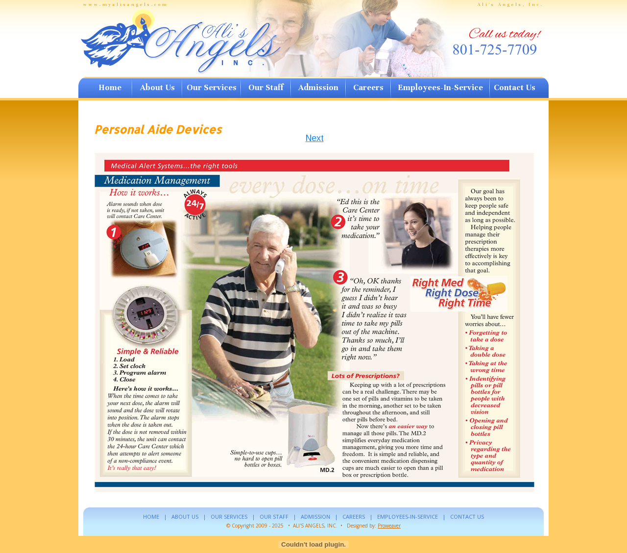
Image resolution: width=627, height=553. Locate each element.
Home (109, 87)
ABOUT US (184, 516)
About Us (157, 87)
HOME (151, 516)
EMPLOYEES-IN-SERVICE (407, 516)
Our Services (212, 87)
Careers (368, 87)
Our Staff (265, 87)
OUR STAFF (274, 516)
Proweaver (389, 525)
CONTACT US (467, 516)
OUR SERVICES (229, 516)
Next (315, 138)
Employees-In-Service (440, 87)
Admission (318, 87)
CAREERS (353, 516)
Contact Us (514, 87)
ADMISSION (315, 516)
